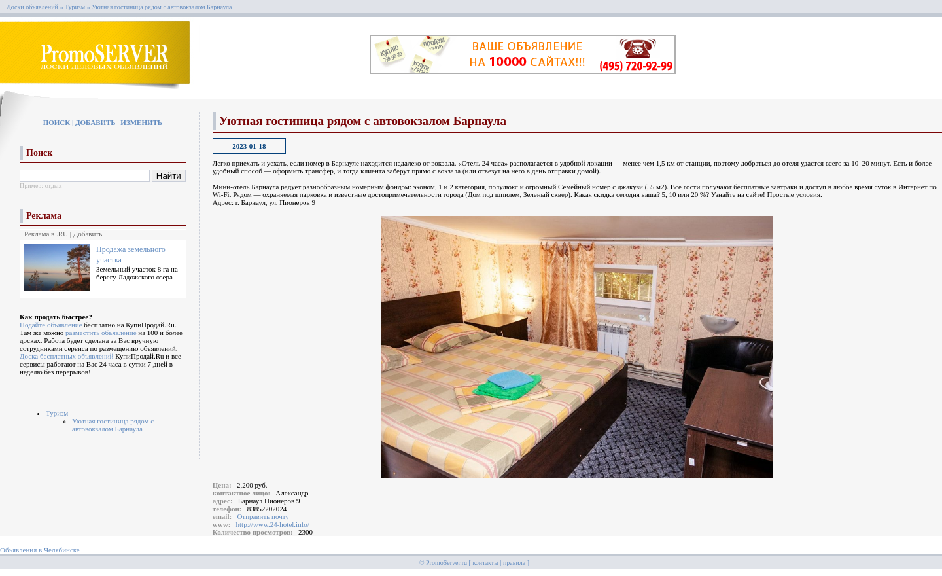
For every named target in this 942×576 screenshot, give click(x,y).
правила (514, 562)
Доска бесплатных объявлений (66, 356)
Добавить (95, 122)
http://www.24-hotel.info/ (272, 524)
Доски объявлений (32, 6)
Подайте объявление (51, 325)
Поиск (57, 122)
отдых (53, 185)
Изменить (141, 122)
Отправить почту (262, 516)
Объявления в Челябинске (40, 550)
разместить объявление (101, 332)
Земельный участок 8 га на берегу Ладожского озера (137, 273)
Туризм (75, 6)
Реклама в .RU (46, 234)
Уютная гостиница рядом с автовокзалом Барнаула (162, 6)
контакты (485, 562)
